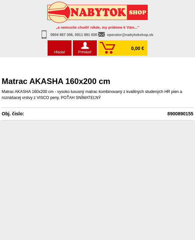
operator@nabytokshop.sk (130, 35)
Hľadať (59, 52)
